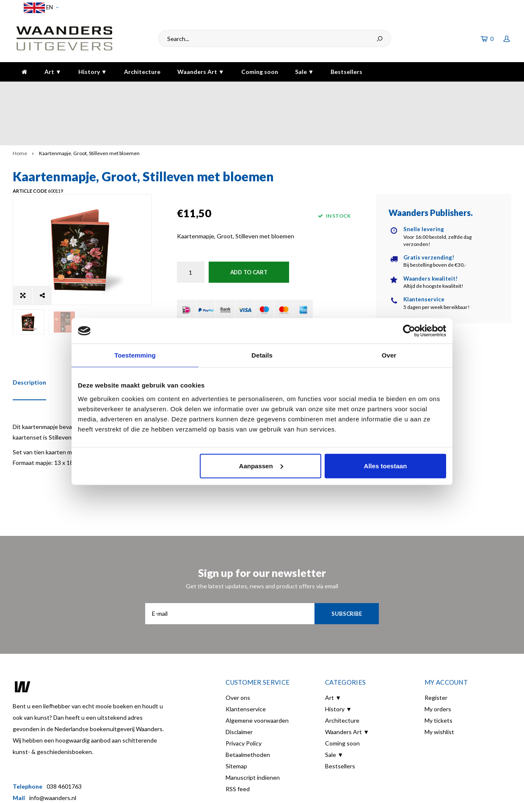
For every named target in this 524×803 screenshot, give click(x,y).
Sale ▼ (304, 71)
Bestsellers (346, 71)
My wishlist (439, 683)
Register (436, 649)
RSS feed (238, 740)
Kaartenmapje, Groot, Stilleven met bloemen (89, 107)
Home (20, 107)
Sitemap (236, 717)
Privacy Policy (244, 695)
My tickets (438, 672)
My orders (438, 660)
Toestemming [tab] (135, 355)
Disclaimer (239, 683)
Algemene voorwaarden (257, 672)
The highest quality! (479, 90)
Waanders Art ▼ (200, 71)
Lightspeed (161, 790)
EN (41, 8)
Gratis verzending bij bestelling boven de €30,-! (237, 90)
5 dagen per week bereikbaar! (376, 90)
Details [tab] (262, 355)
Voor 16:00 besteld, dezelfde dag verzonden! (77, 90)
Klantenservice (246, 660)
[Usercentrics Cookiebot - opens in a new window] (409, 331)
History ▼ (92, 71)
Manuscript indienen (253, 729)
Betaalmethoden (248, 706)
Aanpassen (261, 465)
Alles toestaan (385, 465)
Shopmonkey (222, 790)
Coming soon (259, 71)
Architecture (142, 71)
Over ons (238, 649)
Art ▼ (52, 71)
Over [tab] (389, 355)
